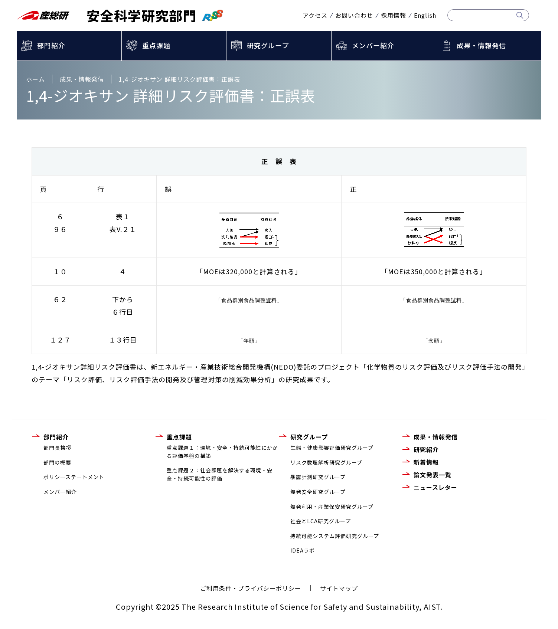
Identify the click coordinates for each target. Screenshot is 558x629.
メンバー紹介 (373, 45)
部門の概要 (57, 462)
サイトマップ (339, 588)
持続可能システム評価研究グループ (334, 536)
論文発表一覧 (432, 474)
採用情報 (393, 15)
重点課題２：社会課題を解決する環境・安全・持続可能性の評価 (220, 474)
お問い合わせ (354, 15)
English (425, 15)
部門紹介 (51, 45)
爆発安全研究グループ (318, 491)
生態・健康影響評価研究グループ (331, 447)
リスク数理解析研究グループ (326, 462)
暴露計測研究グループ (318, 477)
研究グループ (268, 45)
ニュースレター (435, 487)
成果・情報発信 (481, 45)
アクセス (315, 15)
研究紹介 (426, 449)
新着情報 (426, 462)
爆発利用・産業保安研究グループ (331, 506)
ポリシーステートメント (73, 477)
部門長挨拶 (57, 447)
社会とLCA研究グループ (320, 521)
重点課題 (156, 45)
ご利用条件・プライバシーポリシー (250, 588)
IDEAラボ (302, 550)
